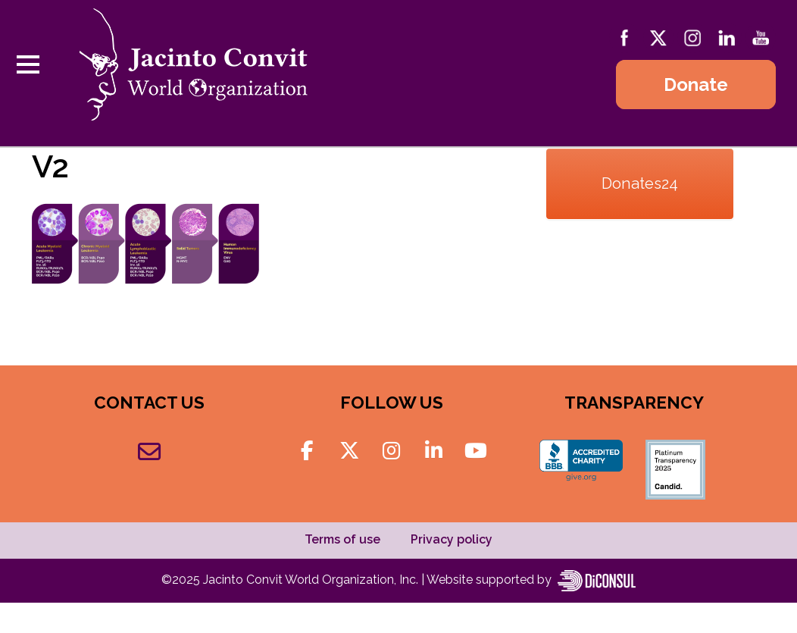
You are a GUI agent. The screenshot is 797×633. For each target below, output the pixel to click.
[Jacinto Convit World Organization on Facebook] (307, 451)
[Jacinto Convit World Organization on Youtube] (476, 451)
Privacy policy (451, 539)
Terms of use (342, 539)
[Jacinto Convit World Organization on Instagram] (391, 451)
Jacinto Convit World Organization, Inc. (312, 579)
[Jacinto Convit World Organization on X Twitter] (349, 451)
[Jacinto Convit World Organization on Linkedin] (434, 451)
